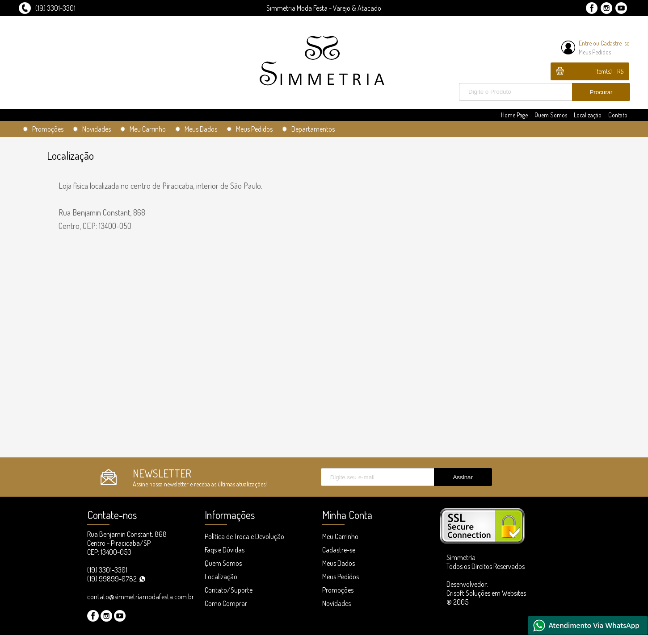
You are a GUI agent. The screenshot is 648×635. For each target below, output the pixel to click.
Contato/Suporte (228, 589)
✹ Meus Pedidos (249, 129)
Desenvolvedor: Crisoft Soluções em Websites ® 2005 (486, 593)
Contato (617, 115)
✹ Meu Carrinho (143, 129)
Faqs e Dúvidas (224, 549)
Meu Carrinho (340, 536)
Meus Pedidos (595, 52)
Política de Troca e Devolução (244, 536)
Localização (588, 115)
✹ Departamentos (308, 129)
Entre (585, 43)
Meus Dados (338, 563)
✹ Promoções (42, 129)
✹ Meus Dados (196, 129)
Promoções (337, 589)
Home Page (514, 115)
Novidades (336, 603)
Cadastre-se (615, 43)
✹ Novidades (91, 129)
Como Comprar (226, 603)
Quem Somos (550, 115)
